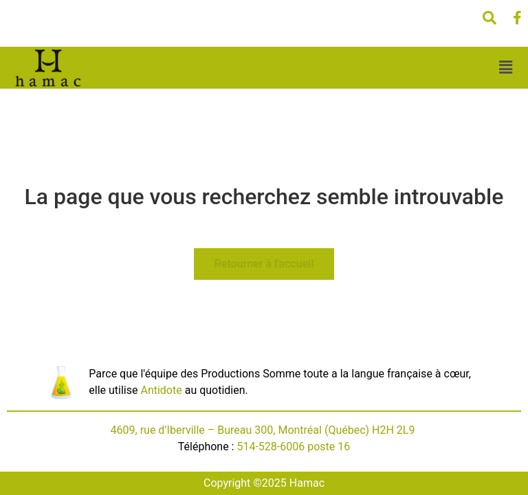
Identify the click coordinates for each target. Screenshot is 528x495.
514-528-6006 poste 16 (293, 446)
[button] (505, 67)
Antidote (161, 390)
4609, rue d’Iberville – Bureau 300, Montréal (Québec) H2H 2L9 (264, 430)
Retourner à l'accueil (264, 263)
